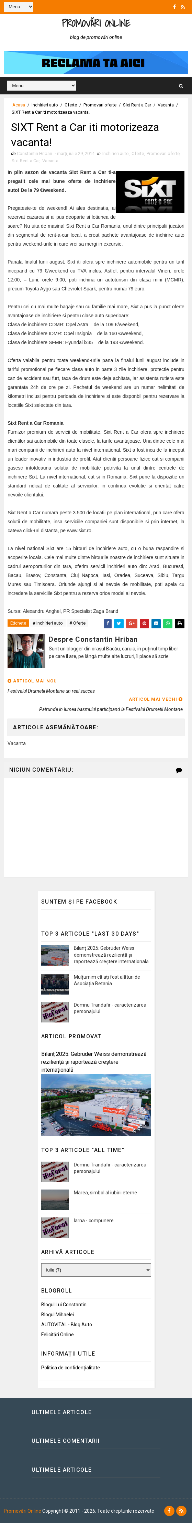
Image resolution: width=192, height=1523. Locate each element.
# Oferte (77, 623)
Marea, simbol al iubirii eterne (105, 1192)
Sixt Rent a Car (137, 104)
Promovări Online (96, 23)
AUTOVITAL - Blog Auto (66, 1324)
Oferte (71, 104)
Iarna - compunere (94, 1220)
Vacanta (166, 104)
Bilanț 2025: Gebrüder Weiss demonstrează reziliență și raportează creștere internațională (111, 954)
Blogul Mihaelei (57, 1314)
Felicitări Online (57, 1334)
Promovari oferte (99, 104)
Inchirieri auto (45, 104)
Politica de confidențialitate (70, 1367)
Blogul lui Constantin (64, 1304)
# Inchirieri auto (48, 623)
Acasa (18, 104)
